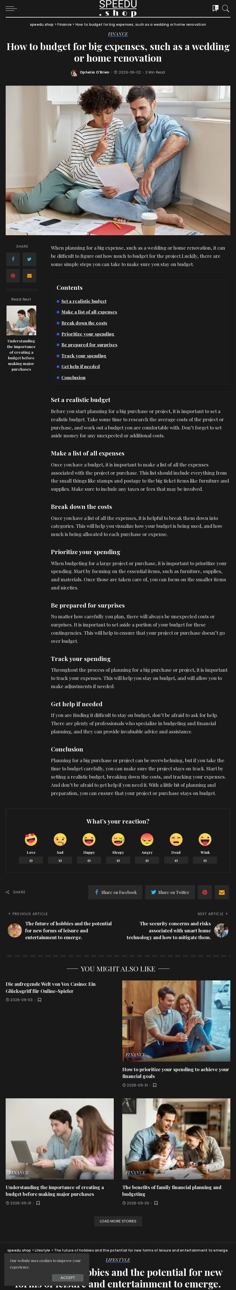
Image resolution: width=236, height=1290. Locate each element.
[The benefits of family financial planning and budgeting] (176, 1138)
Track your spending (83, 355)
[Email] (29, 275)
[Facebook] (13, 259)
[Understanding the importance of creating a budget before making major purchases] (21, 320)
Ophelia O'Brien (94, 72)
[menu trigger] (13, 8)
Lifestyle (118, 1260)
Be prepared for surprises (89, 344)
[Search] (224, 8)
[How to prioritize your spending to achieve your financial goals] (176, 1021)
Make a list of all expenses (89, 312)
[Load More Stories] (118, 1221)
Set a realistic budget (83, 301)
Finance (118, 34)
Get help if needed (80, 366)
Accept (68, 1277)
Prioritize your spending (87, 334)
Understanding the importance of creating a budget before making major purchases (21, 354)
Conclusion (73, 377)
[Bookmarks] (213, 8)
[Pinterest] (13, 275)
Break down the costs (84, 323)
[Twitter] (29, 259)
